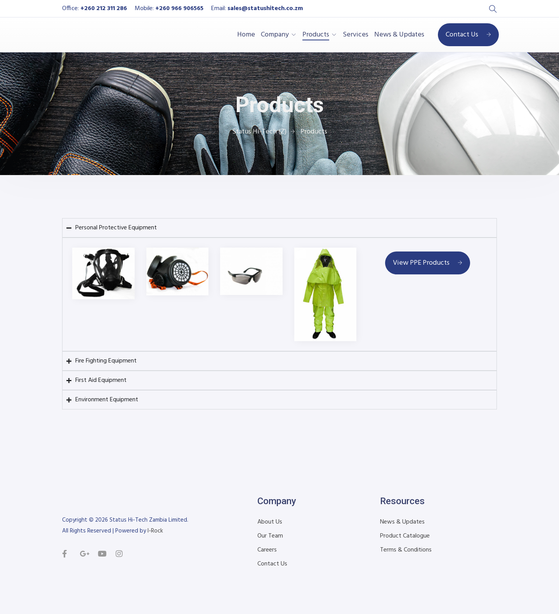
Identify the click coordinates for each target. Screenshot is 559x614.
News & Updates (399, 34)
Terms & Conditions (406, 550)
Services (355, 34)
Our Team (270, 536)
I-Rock (155, 531)
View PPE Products (427, 263)
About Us (269, 522)
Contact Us (468, 34)
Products (315, 34)
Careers (267, 550)
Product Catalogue (405, 536)
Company (275, 34)
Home (246, 34)
